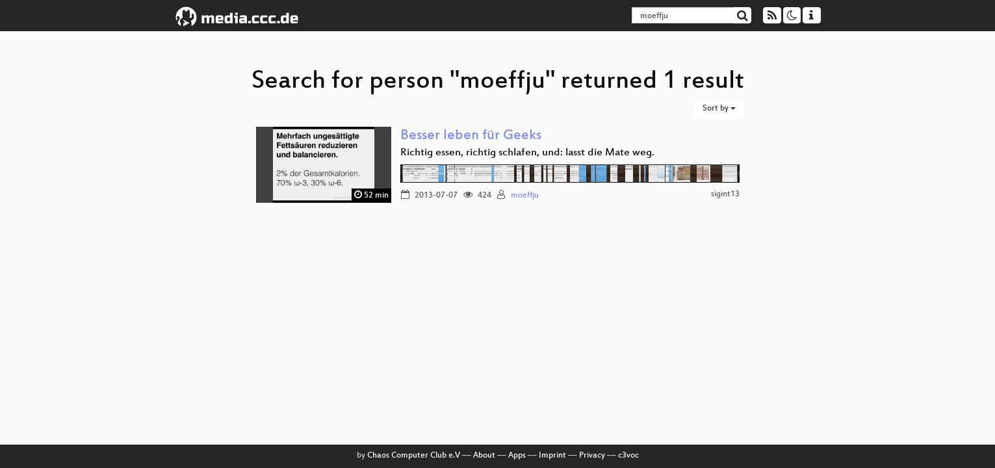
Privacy (592, 455)
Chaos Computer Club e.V (413, 455)
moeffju (525, 195)
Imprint (552, 455)
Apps (517, 455)
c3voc (628, 455)
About (484, 455)
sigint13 (725, 194)
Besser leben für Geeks (470, 136)
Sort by (719, 108)
